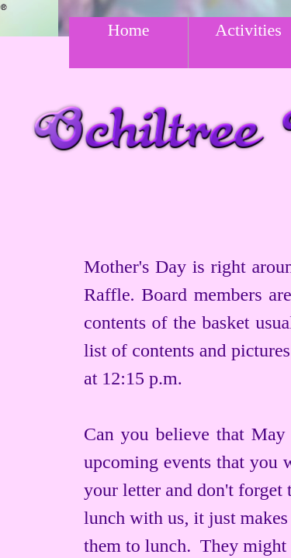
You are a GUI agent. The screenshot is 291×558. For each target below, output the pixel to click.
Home (129, 30)
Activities (248, 30)
